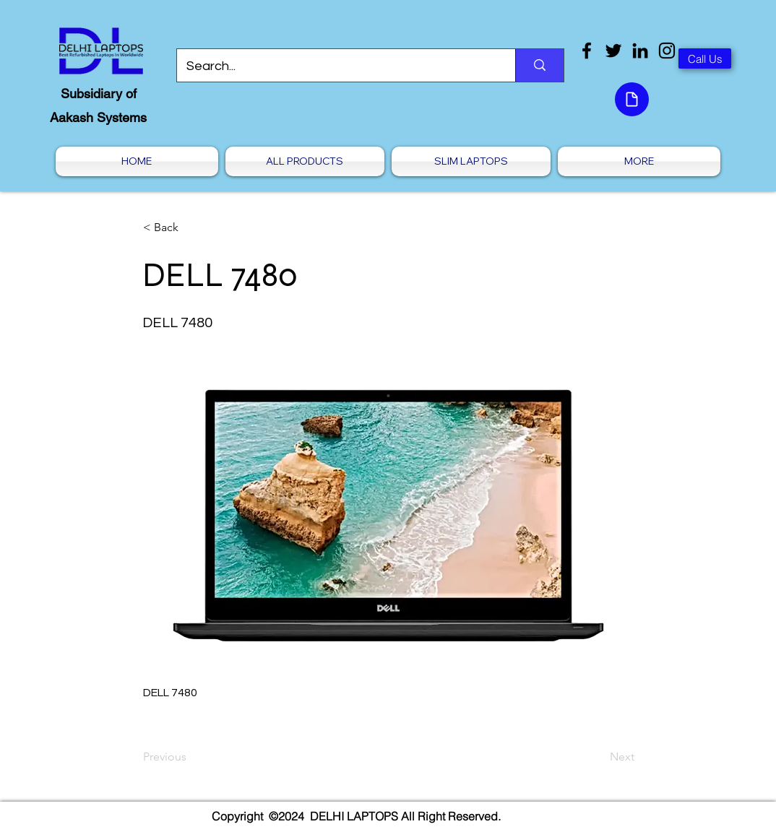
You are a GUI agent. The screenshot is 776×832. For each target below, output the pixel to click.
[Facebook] (587, 50)
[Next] (598, 756)
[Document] (632, 99)
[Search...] (335, 66)
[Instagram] (667, 50)
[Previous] (190, 756)
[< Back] (190, 227)
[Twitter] (613, 50)
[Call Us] (704, 58)
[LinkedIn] (640, 50)
